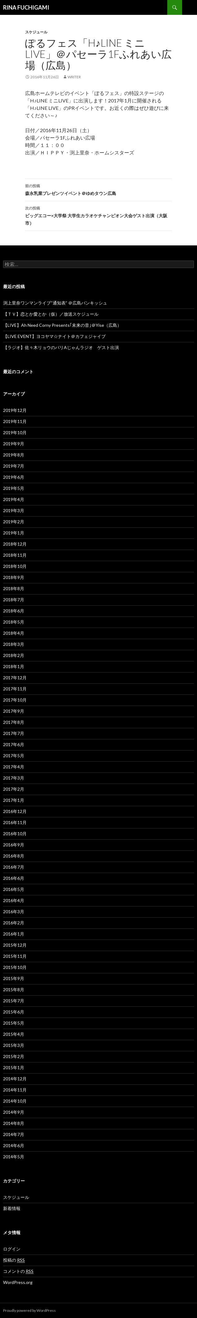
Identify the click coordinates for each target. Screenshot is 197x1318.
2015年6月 (13, 1011)
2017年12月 (15, 677)
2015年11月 (15, 956)
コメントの (18, 1271)
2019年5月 (13, 488)
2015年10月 (15, 967)
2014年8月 (13, 1123)
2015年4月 (13, 1034)
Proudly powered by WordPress (29, 1310)
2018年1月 (13, 666)
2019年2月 (13, 521)
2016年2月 (13, 922)
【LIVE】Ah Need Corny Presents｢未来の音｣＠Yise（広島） (62, 325)
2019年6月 (13, 477)
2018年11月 (15, 555)
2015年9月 (13, 978)
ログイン (11, 1248)
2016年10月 (15, 833)
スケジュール (36, 32)
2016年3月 (13, 911)
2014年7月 (13, 1134)
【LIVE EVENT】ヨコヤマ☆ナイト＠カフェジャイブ (54, 336)
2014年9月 (13, 1112)
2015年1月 (13, 1067)
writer (74, 77)
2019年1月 (13, 532)
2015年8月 (13, 989)
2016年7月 (13, 867)
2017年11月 (15, 688)
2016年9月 (13, 844)
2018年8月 (13, 588)
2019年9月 (13, 443)
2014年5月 (13, 1156)
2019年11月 (15, 421)
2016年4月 (13, 900)
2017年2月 (13, 789)
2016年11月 (15, 822)
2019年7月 (13, 466)
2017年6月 (13, 744)
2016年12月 (15, 811)
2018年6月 (13, 610)
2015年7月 (13, 1000)
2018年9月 (13, 577)
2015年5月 (13, 1023)
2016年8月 (13, 855)
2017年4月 (13, 766)
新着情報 (11, 1208)
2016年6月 (13, 878)
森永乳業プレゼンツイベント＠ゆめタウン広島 (98, 189)
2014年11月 (15, 1089)
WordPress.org (18, 1282)
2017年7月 (13, 733)
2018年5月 (13, 621)
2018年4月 (13, 633)
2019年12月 (15, 410)
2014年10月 (15, 1101)
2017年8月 (13, 722)
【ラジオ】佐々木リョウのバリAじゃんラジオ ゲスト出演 (61, 347)
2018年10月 (15, 566)
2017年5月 (13, 755)
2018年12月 (15, 544)
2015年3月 (13, 1045)
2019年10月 (15, 432)
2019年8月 (13, 454)
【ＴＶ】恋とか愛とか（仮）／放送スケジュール (50, 314)
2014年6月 (13, 1145)
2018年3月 (13, 644)
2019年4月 (13, 499)
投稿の (14, 1260)
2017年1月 (13, 800)
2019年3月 (13, 510)
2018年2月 (13, 655)
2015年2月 (13, 1056)
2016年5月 (13, 889)
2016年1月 (13, 933)
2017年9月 (13, 711)
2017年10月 (15, 699)
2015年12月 (15, 945)
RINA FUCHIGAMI (26, 7)
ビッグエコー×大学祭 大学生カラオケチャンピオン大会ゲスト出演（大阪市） (98, 215)
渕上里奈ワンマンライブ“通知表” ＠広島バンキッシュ (55, 302)
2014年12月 (15, 1078)
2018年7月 (13, 599)
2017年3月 (13, 777)
